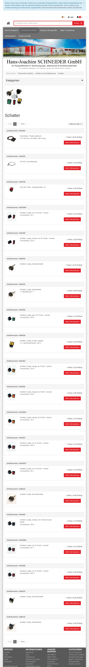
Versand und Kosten (33, 659)
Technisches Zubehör (29, 30)
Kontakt (7, 652)
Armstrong (51, 661)
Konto (6, 659)
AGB (27, 655)
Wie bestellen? (31, 662)
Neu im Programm (11, 30)
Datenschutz (30, 657)
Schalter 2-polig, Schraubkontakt (31, 494)
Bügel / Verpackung (67, 30)
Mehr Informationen (72, 142)
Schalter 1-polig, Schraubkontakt (31, 264)
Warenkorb (8, 657)
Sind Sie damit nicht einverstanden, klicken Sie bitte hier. (62, 8)
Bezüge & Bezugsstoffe (48, 30)
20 (76, 124)
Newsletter (29, 664)
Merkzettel (8, 662)
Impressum (30, 652)
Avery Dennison (53, 664)
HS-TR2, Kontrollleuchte (28, 162)
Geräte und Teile (25, 36)
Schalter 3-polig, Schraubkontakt (31, 596)
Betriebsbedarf (10, 36)
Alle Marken (51, 654)
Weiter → (24, 124)
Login (70, 17)
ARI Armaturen (52, 659)
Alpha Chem (51, 657)
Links (6, 655)
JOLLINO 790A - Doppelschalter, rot (33, 187)
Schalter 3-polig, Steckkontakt (30, 622)
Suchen (78, 23)
